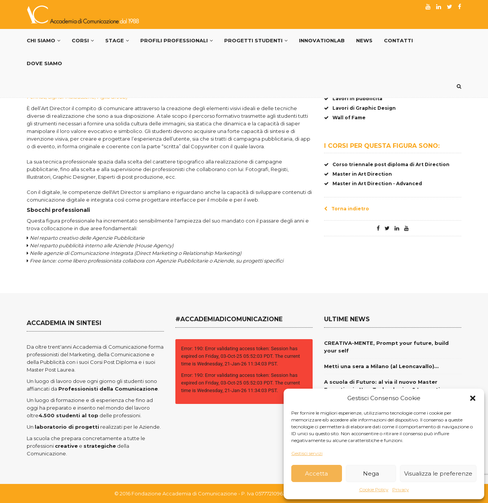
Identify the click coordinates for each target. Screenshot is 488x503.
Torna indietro (346, 208)
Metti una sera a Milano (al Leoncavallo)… (381, 366)
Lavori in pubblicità (353, 98)
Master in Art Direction (358, 174)
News (364, 40)
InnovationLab (322, 40)
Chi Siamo (43, 40)
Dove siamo (44, 63)
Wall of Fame (345, 117)
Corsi (83, 40)
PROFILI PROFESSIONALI (176, 40)
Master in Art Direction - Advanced (373, 183)
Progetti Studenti (255, 40)
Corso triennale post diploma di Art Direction (386, 164)
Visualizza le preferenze (438, 473)
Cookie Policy (373, 489)
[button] (473, 398)
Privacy (400, 489)
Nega (371, 473)
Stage (117, 40)
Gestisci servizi (307, 453)
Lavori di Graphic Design (360, 108)
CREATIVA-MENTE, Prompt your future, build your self (386, 347)
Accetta (316, 473)
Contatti (398, 40)
